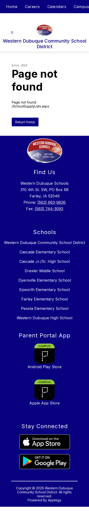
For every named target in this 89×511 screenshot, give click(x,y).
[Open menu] (12, 32)
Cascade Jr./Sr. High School (44, 261)
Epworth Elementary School (44, 289)
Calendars (56, 6)
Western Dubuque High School (44, 317)
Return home (25, 122)
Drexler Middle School (45, 270)
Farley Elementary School (44, 299)
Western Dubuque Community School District (44, 242)
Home (11, 6)
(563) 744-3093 (49, 208)
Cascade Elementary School (44, 252)
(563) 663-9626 (51, 202)
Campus (81, 6)
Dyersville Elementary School (44, 280)
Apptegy (54, 500)
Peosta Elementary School (44, 308)
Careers (32, 6)
